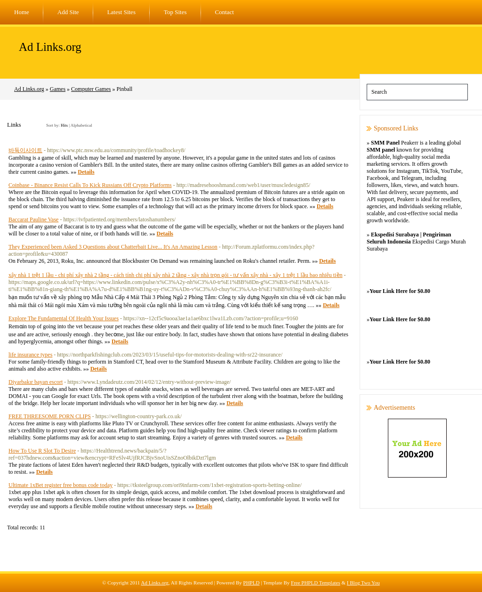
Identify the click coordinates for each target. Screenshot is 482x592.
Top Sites (175, 12)
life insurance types (30, 354)
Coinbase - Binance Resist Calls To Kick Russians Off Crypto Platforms (90, 185)
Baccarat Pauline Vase (33, 219)
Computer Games (91, 89)
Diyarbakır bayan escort (35, 382)
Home (21, 12)
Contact (224, 12)
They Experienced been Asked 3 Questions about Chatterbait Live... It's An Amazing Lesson (112, 246)
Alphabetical (81, 125)
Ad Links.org (50, 47)
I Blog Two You (363, 582)
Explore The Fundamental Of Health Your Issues (63, 318)
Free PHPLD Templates (315, 582)
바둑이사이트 (25, 150)
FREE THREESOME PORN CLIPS (49, 416)
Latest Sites (121, 12)
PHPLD (251, 582)
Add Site (68, 12)
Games (57, 89)
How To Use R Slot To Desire (42, 450)
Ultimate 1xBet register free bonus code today (60, 485)
